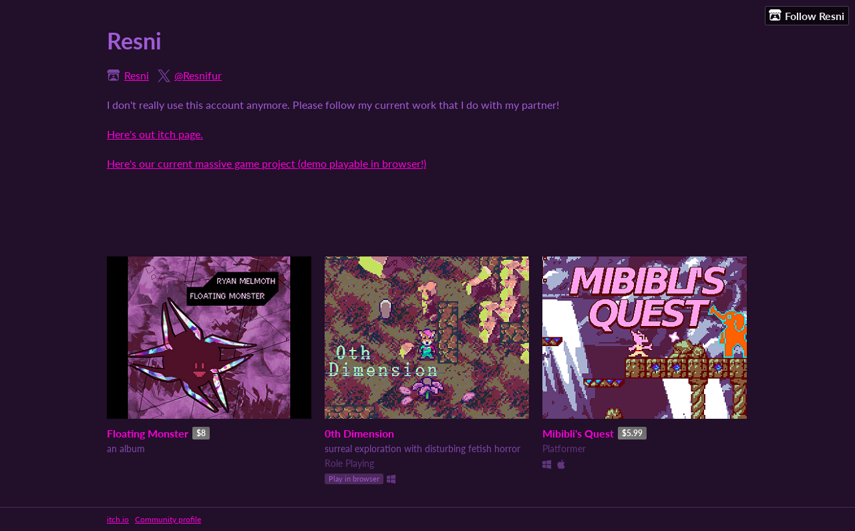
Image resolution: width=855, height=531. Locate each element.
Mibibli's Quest (578, 433)
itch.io (118, 519)
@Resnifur (198, 75)
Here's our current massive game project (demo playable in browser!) (266, 163)
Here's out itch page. (155, 134)
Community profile (168, 519)
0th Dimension (359, 433)
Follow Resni (806, 15)
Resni (136, 75)
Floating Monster (147, 433)
